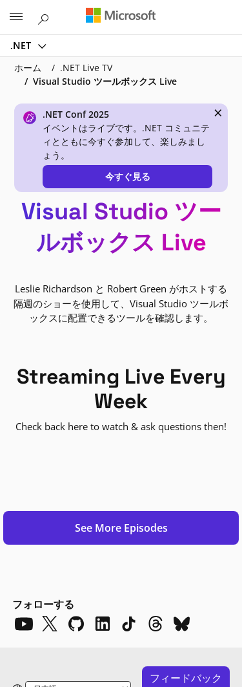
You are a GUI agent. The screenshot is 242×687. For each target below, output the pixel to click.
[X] (50, 417)
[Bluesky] (182, 417)
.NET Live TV (86, 67)
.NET (22, 45)
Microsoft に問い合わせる (53, 610)
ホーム (27, 67)
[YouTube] (23, 417)
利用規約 (93, 633)
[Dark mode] (76, 503)
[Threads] (155, 417)
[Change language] (78, 482)
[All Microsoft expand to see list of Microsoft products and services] (16, 17)
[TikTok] (129, 417)
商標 (138, 633)
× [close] (218, 112)
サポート (131, 610)
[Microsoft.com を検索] (45, 16)
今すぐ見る (127, 176)
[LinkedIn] (103, 417)
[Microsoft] (120, 16)
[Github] (76, 417)
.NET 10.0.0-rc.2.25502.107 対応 (61, 587)
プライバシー (33, 633)
